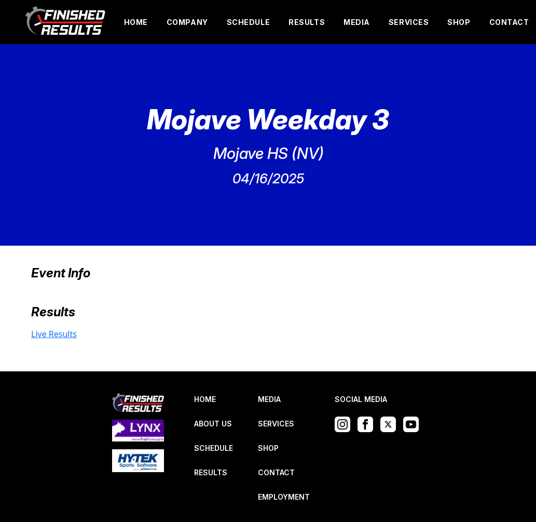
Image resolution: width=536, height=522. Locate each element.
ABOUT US (213, 423)
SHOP (458, 22)
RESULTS (306, 22)
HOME (136, 22)
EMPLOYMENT (284, 496)
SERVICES (409, 22)
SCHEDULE (248, 22)
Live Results (54, 334)
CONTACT (509, 22)
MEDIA (356, 22)
